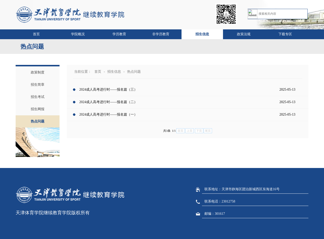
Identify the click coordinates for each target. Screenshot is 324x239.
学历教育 (119, 34)
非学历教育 (160, 34)
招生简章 (37, 84)
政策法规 (244, 34)
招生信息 (202, 34)
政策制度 (37, 72)
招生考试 (37, 97)
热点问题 (37, 121)
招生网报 (37, 109)
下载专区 (285, 34)
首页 (36, 34)
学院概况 (78, 34)
